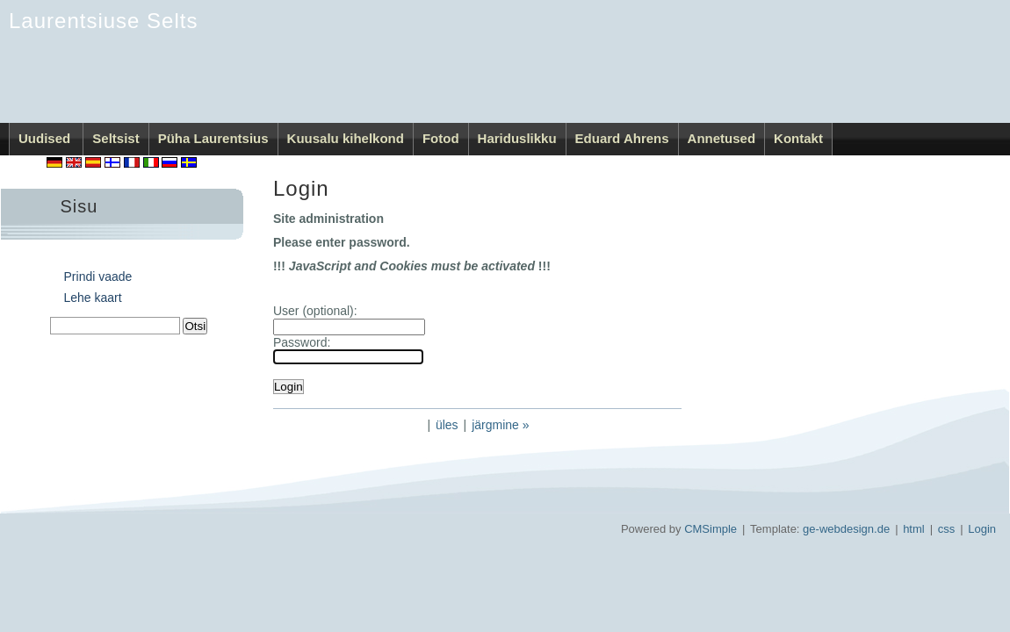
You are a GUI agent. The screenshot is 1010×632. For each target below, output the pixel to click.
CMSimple (710, 528)
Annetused (722, 138)
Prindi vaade (98, 276)
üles (447, 425)
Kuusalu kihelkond (345, 138)
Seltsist (115, 138)
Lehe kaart (93, 298)
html (914, 528)
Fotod (440, 138)
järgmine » (500, 425)
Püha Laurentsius (213, 138)
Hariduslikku (517, 138)
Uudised (46, 138)
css (947, 528)
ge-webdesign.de (846, 528)
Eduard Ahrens (622, 138)
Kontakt (798, 138)
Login (982, 528)
